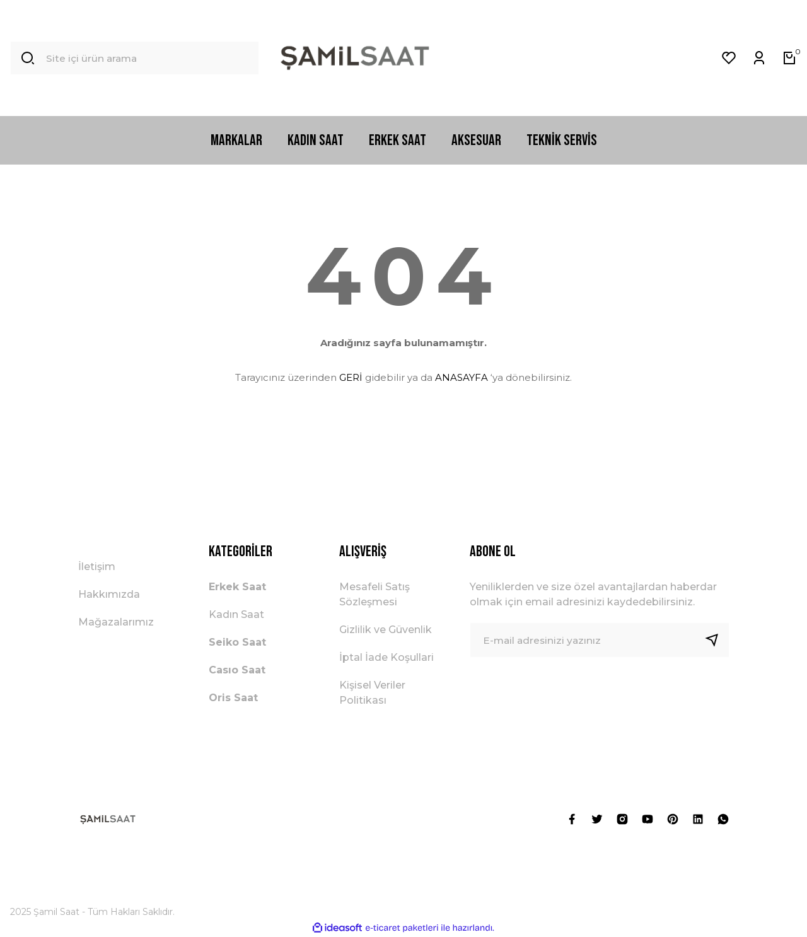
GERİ (351, 377)
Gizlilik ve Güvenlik (385, 630)
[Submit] (716, 640)
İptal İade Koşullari (386, 657)
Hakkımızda (109, 594)
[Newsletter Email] (599, 640)
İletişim (96, 567)
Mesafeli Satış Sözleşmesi (374, 594)
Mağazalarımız (116, 622)
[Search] (134, 58)
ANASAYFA (461, 377)
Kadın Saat (236, 614)
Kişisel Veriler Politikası (372, 692)
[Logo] (355, 58)
